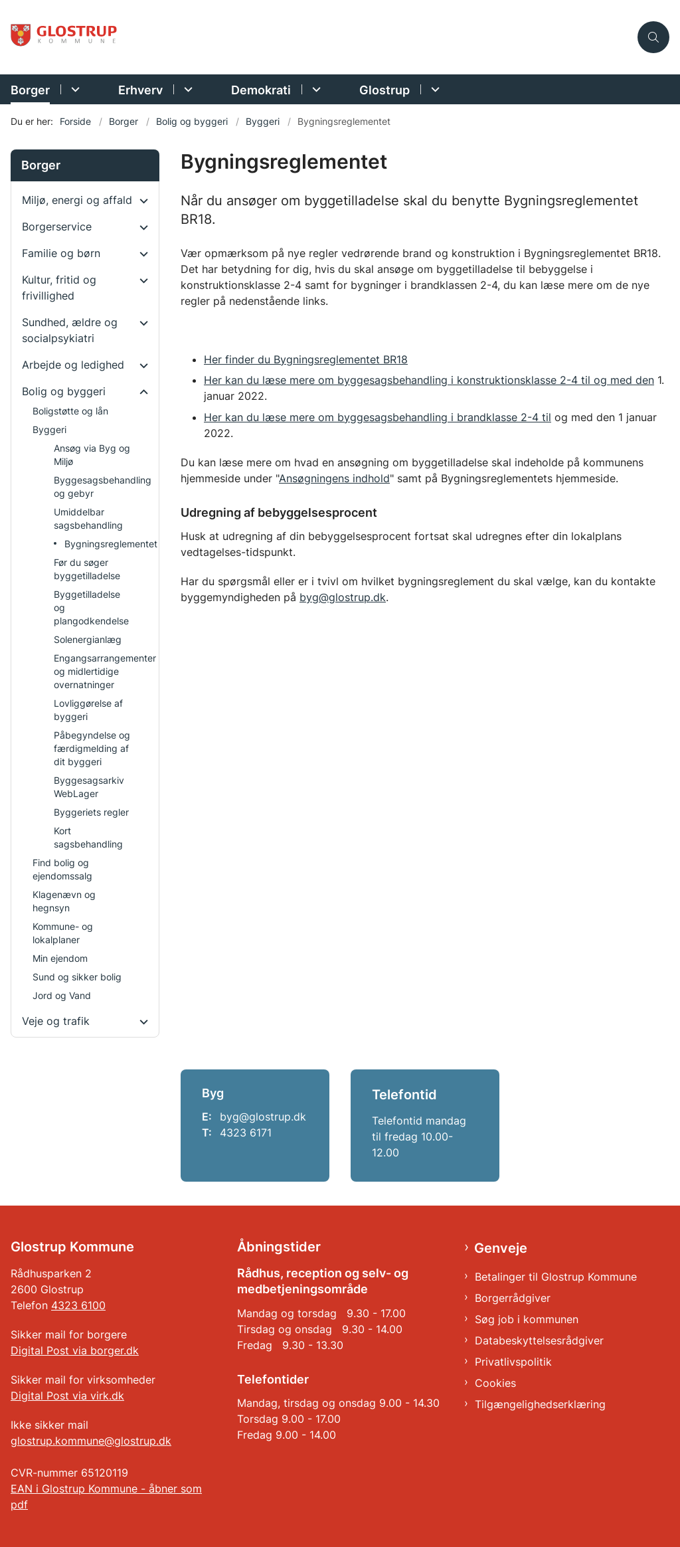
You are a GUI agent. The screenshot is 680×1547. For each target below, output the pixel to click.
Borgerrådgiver (513, 1298)
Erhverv (140, 90)
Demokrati (261, 90)
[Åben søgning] (653, 37)
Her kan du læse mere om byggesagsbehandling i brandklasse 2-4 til (377, 417)
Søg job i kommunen (526, 1319)
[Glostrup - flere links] (433, 89)
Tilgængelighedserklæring (540, 1404)
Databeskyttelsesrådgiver (539, 1340)
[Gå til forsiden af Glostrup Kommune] (65, 37)
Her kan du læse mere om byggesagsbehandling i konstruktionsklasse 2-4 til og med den (429, 380)
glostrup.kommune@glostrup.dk (91, 1440)
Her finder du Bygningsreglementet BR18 (306, 359)
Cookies (495, 1383)
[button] (140, 200)
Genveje (500, 1248)
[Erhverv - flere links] (186, 89)
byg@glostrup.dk (342, 597)
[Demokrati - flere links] (314, 89)
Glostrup (384, 90)
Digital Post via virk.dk (67, 1395)
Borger (30, 90)
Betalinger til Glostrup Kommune (556, 1276)
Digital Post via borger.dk (75, 1350)
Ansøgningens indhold (334, 478)
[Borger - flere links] (73, 89)
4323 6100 (78, 1305)
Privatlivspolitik (513, 1361)
